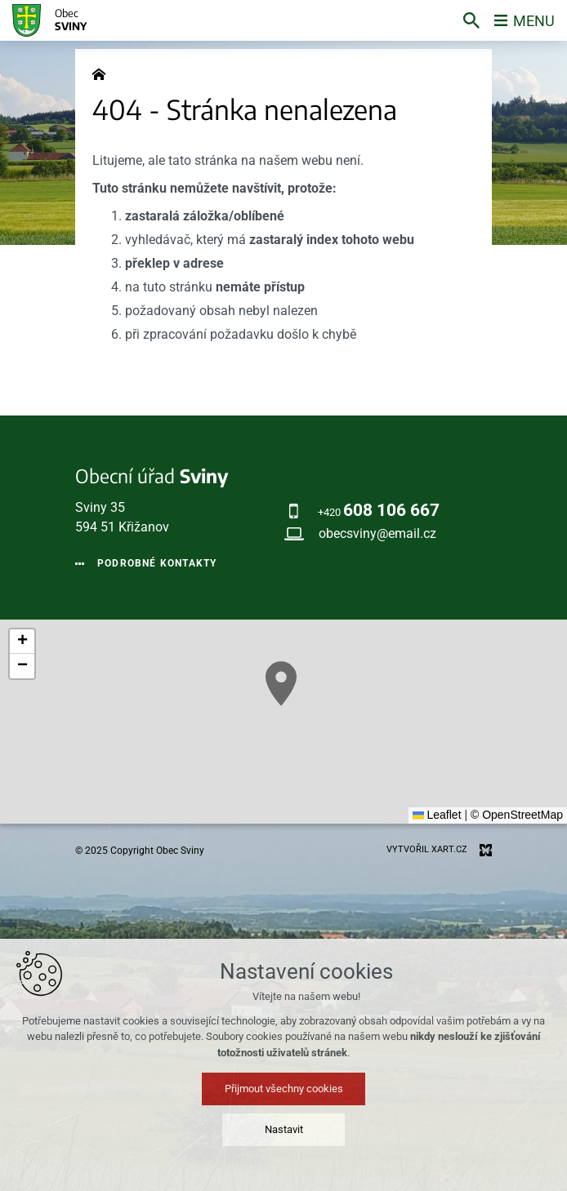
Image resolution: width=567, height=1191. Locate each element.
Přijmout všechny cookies (284, 1088)
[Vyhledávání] (471, 20)
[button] (281, 683)
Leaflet (437, 814)
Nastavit (284, 1129)
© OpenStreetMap (517, 814)
